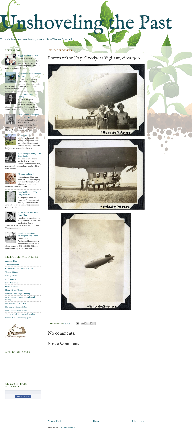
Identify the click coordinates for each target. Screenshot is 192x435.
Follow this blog (23, 396)
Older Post (138, 421)
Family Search (11, 275)
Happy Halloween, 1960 (28, 55)
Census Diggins (11, 272)
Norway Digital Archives (15, 303)
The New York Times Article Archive (20, 314)
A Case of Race (24, 135)
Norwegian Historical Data (16, 307)
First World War (11, 283)
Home (96, 421)
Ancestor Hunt (11, 261)
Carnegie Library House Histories (19, 268)
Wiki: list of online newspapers (18, 318)
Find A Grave (10, 279)
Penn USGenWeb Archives (16, 310)
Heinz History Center (14, 290)
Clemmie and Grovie (26, 174)
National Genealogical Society (17, 293)
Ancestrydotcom (12, 264)
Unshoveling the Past (86, 23)
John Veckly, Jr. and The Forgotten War (27, 193)
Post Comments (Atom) (68, 427)
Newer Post (54, 421)
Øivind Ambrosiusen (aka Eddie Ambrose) (28, 116)
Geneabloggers (11, 286)
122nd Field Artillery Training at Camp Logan (28, 234)
